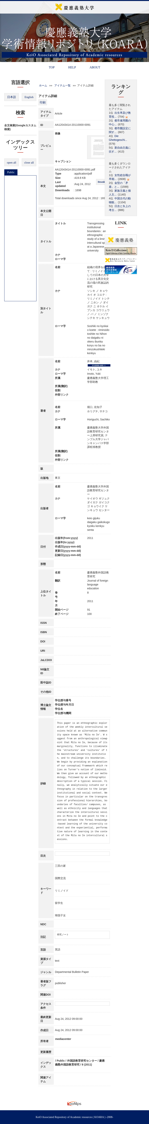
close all (29, 162)
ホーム (43, 85)
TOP (52, 67)
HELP (72, 67)
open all (11, 162)
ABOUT (94, 67)
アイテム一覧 (62, 85)
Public (11, 172)
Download (103, 182)
